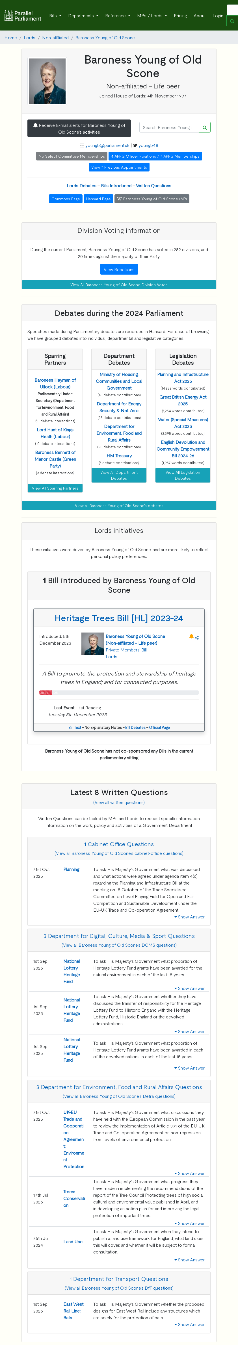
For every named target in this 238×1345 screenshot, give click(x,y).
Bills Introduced (116, 185)
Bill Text (74, 727)
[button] (55, 459)
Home (11, 37)
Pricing (180, 15)
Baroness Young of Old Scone (105, 37)
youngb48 (148, 145)
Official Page (159, 727)
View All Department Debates (119, 475)
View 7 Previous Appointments (119, 167)
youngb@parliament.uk (107, 145)
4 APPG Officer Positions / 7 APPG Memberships (155, 156)
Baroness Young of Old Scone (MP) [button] (152, 198)
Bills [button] (53, 15)
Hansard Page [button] (98, 198)
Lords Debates (81, 185)
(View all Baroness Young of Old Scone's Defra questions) (119, 1096)
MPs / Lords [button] (150, 15)
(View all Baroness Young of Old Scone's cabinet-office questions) (119, 853)
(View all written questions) (119, 802)
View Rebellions (119, 269)
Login (218, 15)
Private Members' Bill (126, 649)
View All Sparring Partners (55, 488)
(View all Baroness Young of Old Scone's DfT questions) (119, 1288)
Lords (29, 37)
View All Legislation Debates (183, 475)
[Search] (169, 127)
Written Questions (153, 185)
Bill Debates (135, 727)
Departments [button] (81, 15)
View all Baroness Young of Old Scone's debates (119, 505)
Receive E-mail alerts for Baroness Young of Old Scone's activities (79, 128)
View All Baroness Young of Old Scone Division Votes (119, 284)
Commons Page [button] (65, 198)
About (200, 15)
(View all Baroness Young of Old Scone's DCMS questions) (119, 945)
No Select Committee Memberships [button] (72, 156)
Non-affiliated (55, 37)
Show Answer (189, 916)
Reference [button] (116, 15)
